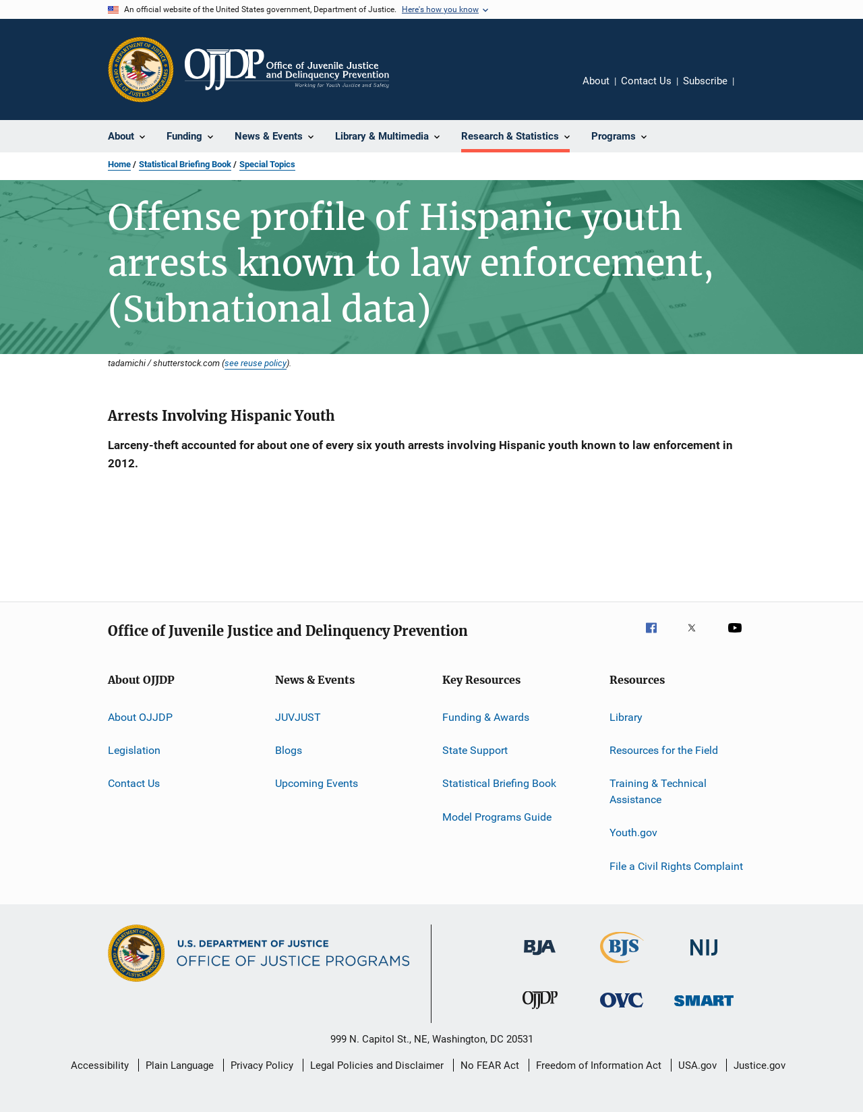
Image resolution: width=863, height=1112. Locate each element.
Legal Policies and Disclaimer (377, 1065)
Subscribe (705, 81)
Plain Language (180, 1065)
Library (626, 716)
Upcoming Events (316, 783)
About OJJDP (140, 716)
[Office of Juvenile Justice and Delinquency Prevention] (540, 1011)
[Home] (287, 69)
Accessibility (100, 1065)
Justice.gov (759, 1065)
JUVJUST (298, 716)
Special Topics (267, 164)
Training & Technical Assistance (658, 791)
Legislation (134, 750)
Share (755, 90)
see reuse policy (256, 363)
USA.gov (697, 1065)
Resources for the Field (663, 750)
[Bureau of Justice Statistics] (622, 965)
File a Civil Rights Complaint (676, 866)
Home (119, 164)
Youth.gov (633, 832)
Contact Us (646, 81)
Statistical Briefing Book (185, 164)
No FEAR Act (489, 1065)
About (596, 81)
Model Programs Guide (497, 816)
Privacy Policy (262, 1065)
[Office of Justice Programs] (141, 69)
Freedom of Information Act (598, 1065)
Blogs (288, 750)
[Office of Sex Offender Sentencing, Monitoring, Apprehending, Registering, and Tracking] (704, 1008)
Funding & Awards (485, 716)
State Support (475, 750)
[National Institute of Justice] (703, 957)
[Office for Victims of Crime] (621, 1010)
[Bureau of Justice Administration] (540, 957)
